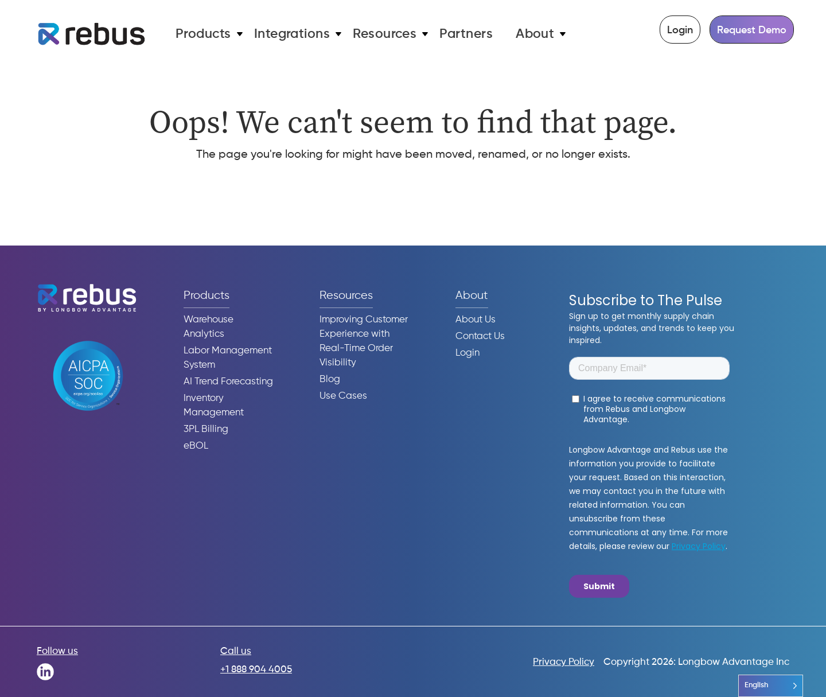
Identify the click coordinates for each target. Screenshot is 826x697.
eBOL (196, 446)
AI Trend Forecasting (228, 382)
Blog (330, 379)
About (535, 34)
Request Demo (751, 30)
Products (203, 34)
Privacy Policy (563, 662)
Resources (384, 34)
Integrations (292, 34)
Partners (466, 34)
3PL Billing (206, 429)
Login (680, 30)
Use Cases (343, 396)
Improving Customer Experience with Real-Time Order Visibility (364, 341)
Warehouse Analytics (208, 327)
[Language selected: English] (770, 686)
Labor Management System (228, 358)
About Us (475, 320)
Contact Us (480, 336)
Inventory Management (214, 406)
